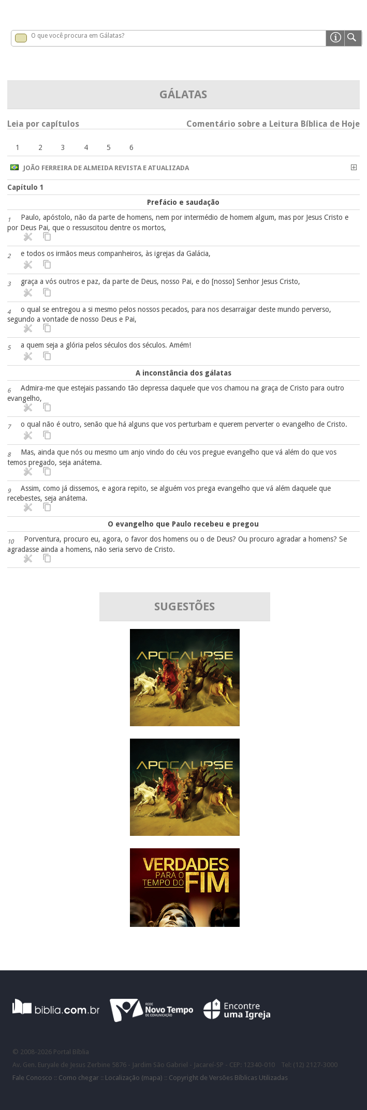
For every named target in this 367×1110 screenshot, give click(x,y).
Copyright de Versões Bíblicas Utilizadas (228, 1078)
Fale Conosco (32, 1078)
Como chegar (78, 1078)
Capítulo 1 (25, 187)
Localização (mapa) (134, 1078)
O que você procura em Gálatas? (77, 35)
